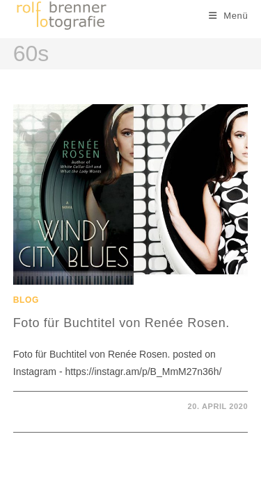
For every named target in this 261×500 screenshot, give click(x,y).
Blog (26, 300)
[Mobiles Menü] (228, 15)
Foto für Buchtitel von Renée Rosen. (121, 323)
